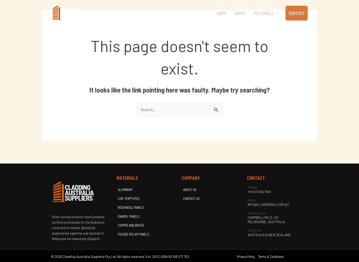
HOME (220, 13)
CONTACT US (191, 198)
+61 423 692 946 (259, 192)
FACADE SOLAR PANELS (133, 234)
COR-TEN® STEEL (129, 198)
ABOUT (239, 13)
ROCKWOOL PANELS (131, 207)
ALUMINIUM (125, 190)
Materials (264, 13)
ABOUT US (189, 190)
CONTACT (296, 13)
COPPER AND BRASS (131, 225)
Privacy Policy (246, 257)
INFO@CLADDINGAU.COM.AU (268, 205)
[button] (264, 13)
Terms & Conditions (271, 257)
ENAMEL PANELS (128, 216)
